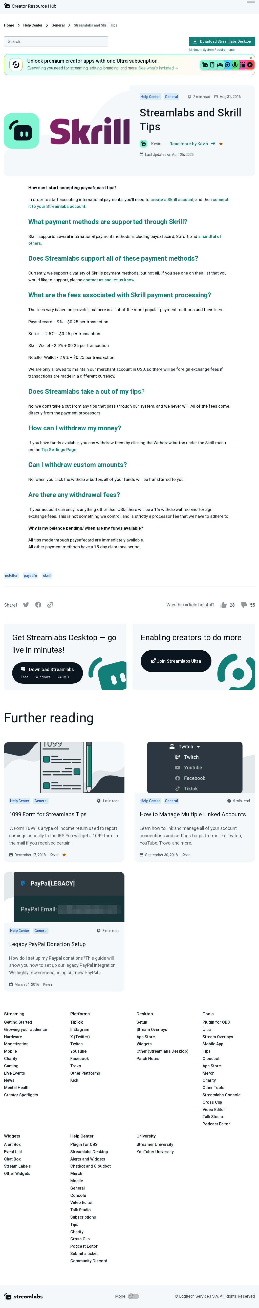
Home (9, 25)
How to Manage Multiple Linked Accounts (193, 814)
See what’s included (158, 68)
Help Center (32, 25)
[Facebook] (38, 606)
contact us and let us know (109, 279)
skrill (47, 576)
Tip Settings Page (58, 449)
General (58, 25)
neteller (11, 576)
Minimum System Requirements (212, 50)
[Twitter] (26, 606)
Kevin (54, 855)
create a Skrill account (171, 199)
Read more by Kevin (192, 143)
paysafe (30, 576)
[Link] (50, 605)
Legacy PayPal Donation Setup (47, 944)
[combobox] (56, 41)
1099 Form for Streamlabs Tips (48, 814)
